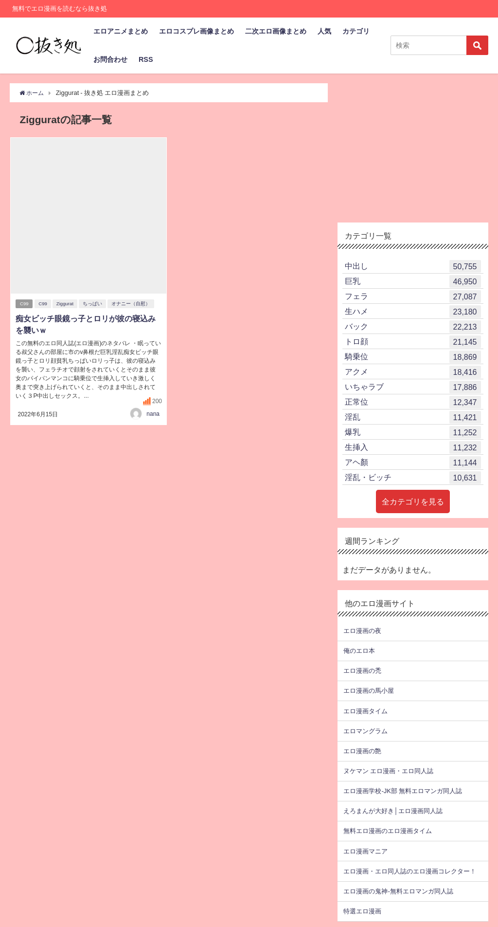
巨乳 (413, 281)
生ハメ (413, 311)
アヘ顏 (413, 462)
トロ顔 (413, 341)
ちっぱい (93, 304)
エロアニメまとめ (120, 31)
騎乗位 (413, 357)
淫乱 (413, 417)
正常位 (413, 402)
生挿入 (413, 447)
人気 (324, 31)
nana (153, 413)
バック (413, 326)
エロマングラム (365, 731)
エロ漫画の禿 (362, 670)
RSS (146, 59)
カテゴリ (356, 31)
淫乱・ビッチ (413, 477)
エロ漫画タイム (365, 711)
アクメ (413, 372)
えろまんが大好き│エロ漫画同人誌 (392, 811)
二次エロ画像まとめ (275, 31)
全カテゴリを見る (413, 501)
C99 (24, 304)
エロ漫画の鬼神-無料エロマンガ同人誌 (398, 891)
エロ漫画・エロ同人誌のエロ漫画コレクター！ (409, 871)
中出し (413, 266)
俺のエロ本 (359, 651)
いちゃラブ (413, 387)
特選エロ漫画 (362, 911)
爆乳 (413, 432)
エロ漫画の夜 (362, 631)
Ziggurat (65, 304)
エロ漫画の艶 (362, 751)
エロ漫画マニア (365, 851)
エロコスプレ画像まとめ (196, 31)
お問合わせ (110, 59)
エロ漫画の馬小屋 (368, 690)
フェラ (413, 296)
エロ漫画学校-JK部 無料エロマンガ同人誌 (402, 791)
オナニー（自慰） (131, 304)
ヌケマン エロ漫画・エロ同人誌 (388, 771)
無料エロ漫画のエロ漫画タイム (387, 831)
